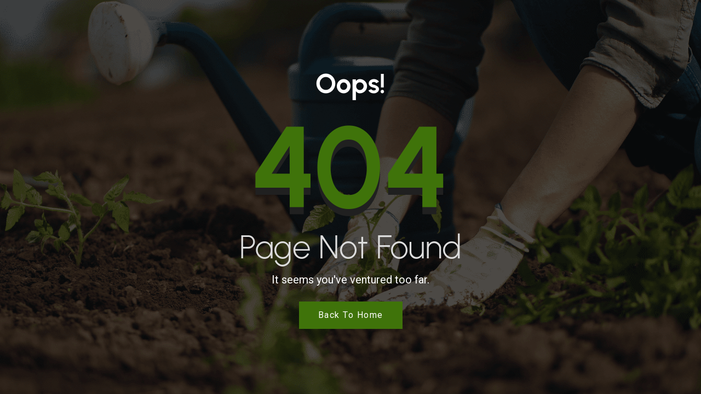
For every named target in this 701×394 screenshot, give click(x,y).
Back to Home (350, 315)
